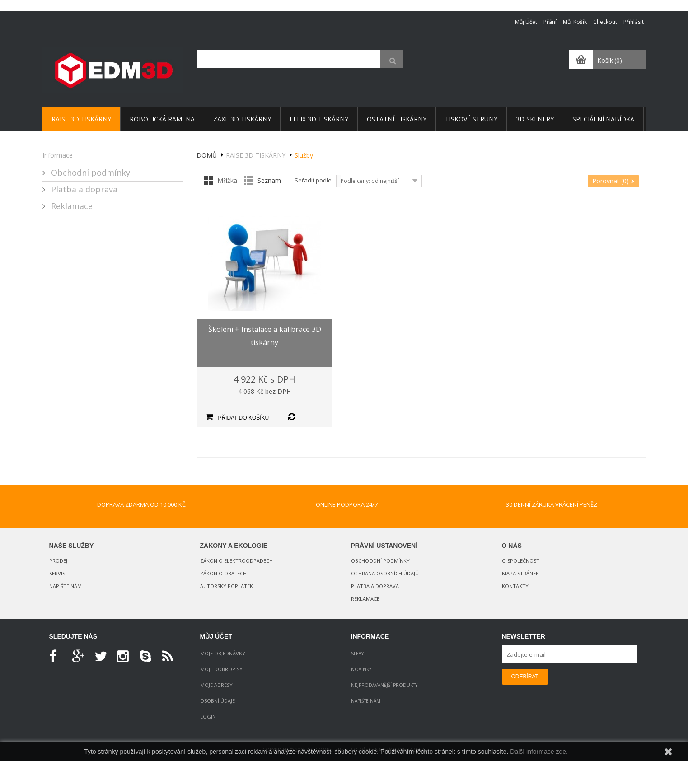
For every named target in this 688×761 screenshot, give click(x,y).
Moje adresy (216, 685)
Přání (550, 22)
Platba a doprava (83, 189)
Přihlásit (633, 22)
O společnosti (521, 560)
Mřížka (227, 180)
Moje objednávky (222, 653)
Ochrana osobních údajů (385, 573)
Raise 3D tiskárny (255, 155)
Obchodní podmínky (89, 172)
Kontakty (515, 586)
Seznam (269, 180)
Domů (207, 155)
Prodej (58, 560)
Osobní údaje (217, 700)
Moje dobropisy (221, 669)
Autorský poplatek (226, 586)
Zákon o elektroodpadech (236, 560)
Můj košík (575, 22)
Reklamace (71, 206)
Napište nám (65, 586)
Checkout (605, 22)
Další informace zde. (539, 751)
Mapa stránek (520, 573)
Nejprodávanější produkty (384, 685)
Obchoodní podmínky (380, 560)
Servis (57, 573)
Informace (57, 155)
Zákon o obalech (223, 573)
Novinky (361, 669)
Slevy (357, 653)
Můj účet (526, 22)
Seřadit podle (313, 180)
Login (208, 716)
